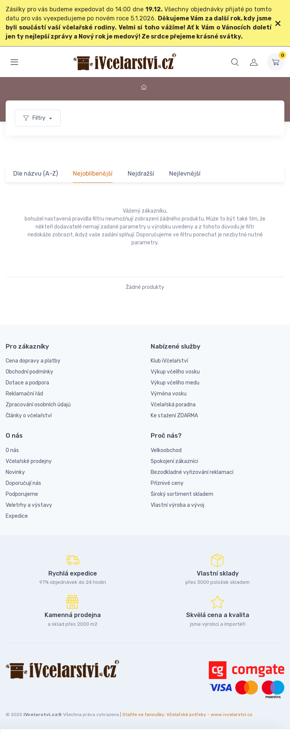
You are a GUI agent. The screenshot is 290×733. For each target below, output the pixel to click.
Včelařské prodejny (29, 461)
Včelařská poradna (173, 404)
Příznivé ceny (167, 483)
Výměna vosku (169, 393)
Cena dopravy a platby (33, 361)
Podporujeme (22, 494)
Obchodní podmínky (29, 372)
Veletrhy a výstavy (29, 505)
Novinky (15, 472)
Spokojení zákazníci (174, 461)
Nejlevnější (185, 173)
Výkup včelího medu (175, 383)
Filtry (35, 117)
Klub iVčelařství (169, 361)
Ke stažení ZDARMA (174, 415)
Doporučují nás (23, 483)
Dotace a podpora (27, 383)
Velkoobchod (166, 450)
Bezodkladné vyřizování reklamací (192, 472)
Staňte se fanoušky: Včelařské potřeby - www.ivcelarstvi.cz (187, 714)
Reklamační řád (24, 393)
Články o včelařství (29, 415)
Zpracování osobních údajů (38, 404)
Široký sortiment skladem (182, 494)
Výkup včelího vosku (175, 372)
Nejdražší (141, 173)
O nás (12, 450)
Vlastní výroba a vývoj (177, 505)
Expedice (17, 516)
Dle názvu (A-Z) (35, 173)
